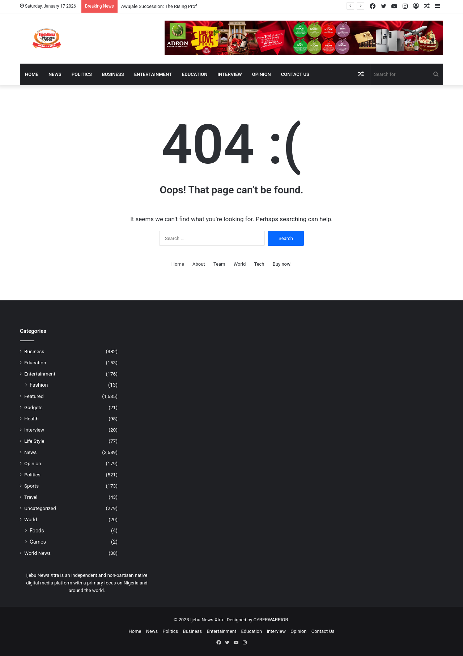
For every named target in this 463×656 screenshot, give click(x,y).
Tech (259, 264)
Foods (37, 530)
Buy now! (282, 264)
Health (31, 418)
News (54, 74)
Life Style (34, 441)
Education (195, 74)
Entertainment (153, 74)
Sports (31, 486)
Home (31, 74)
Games (38, 542)
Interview (230, 74)
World (240, 264)
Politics (82, 74)
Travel (30, 497)
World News (37, 553)
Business (113, 74)
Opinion (261, 74)
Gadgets (33, 407)
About (198, 264)
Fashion (39, 385)
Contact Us (295, 74)
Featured (33, 396)
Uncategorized (40, 508)
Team (219, 264)
